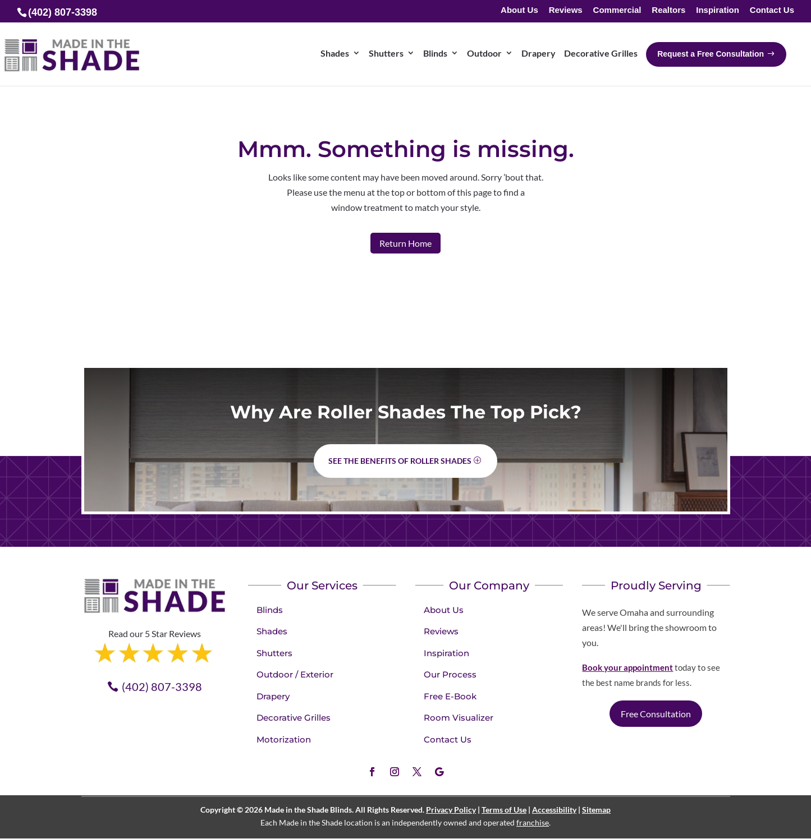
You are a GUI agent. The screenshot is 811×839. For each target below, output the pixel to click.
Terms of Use (504, 809)
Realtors (668, 10)
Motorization (283, 739)
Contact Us (772, 10)
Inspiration (717, 10)
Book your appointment (627, 667)
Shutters (274, 653)
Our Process (450, 674)
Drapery (273, 696)
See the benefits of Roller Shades (399, 460)
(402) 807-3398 (162, 686)
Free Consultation (656, 713)
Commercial (617, 10)
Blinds (269, 610)
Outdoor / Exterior (294, 674)
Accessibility (554, 809)
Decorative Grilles (293, 717)
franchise (532, 822)
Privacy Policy (451, 809)
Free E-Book (450, 696)
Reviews (566, 10)
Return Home (405, 243)
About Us (519, 10)
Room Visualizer (458, 717)
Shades (271, 631)
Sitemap (596, 809)
